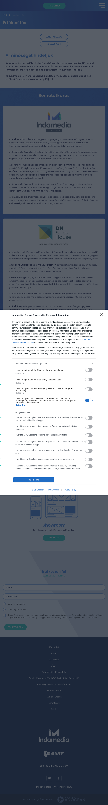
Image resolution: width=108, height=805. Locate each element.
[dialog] (54, 402)
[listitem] (54, 363)
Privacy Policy (70, 490)
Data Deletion (38, 490)
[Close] (102, 315)
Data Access (53, 490)
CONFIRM (33, 480)
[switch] (89, 370)
